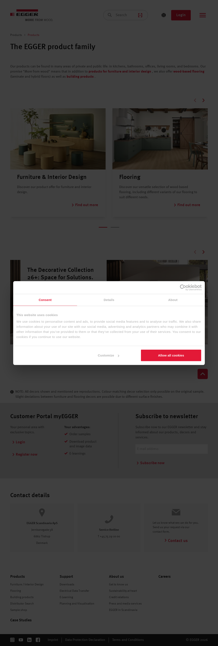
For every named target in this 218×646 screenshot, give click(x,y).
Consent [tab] (45, 299)
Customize (108, 355)
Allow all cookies (171, 355)
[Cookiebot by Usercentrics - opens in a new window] (183, 287)
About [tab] (173, 299)
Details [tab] (109, 299)
